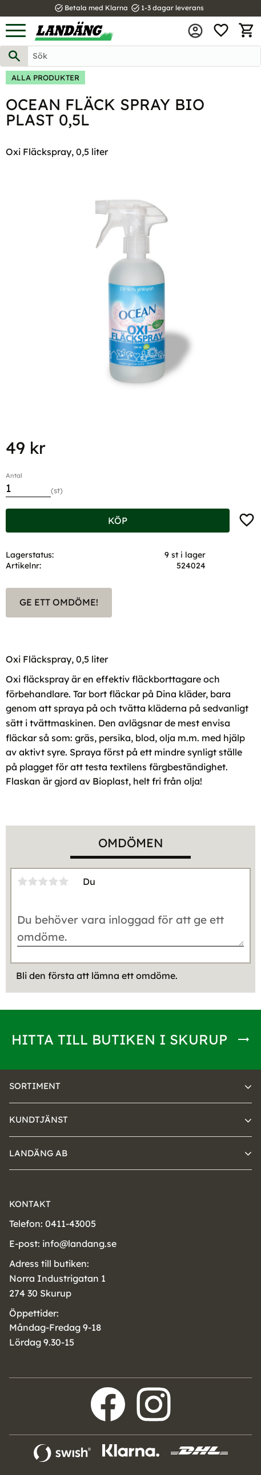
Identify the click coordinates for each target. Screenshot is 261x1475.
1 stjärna (22, 881)
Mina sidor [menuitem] (195, 30)
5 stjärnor (63, 881)
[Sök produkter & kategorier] (144, 56)
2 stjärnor (32, 881)
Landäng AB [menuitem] (38, 1153)
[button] (16, 31)
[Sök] (14, 56)
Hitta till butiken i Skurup (119, 1039)
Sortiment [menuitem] (35, 1085)
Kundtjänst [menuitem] (38, 1119)
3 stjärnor (43, 881)
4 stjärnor (53, 881)
